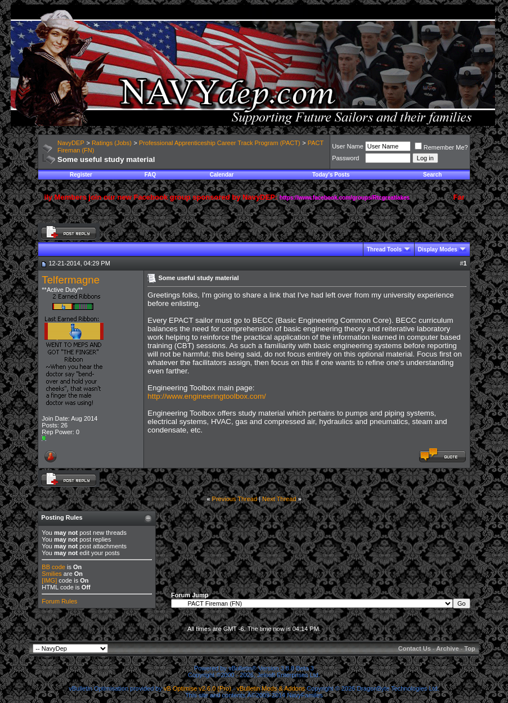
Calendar (222, 175)
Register (81, 175)
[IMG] (49, 580)
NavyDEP (70, 142)
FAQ (150, 175)
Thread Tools (384, 249)
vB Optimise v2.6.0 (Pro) (197, 688)
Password (345, 158)
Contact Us (414, 648)
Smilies (51, 573)
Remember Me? (441, 147)
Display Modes (437, 249)
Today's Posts (331, 175)
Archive (447, 648)
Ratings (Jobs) (112, 142)
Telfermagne (71, 280)
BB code (53, 567)
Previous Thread (235, 498)
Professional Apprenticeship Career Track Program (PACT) (219, 142)
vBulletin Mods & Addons (271, 688)
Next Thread (279, 498)
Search (432, 175)
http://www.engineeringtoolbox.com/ (206, 396)
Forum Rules (59, 601)
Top (469, 648)
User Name (347, 146)
